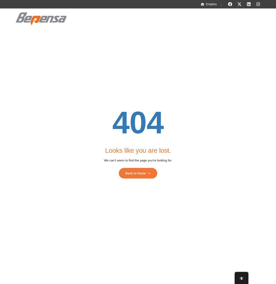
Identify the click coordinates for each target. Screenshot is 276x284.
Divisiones (132, 19)
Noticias (210, 19)
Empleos (211, 4)
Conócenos (111, 19)
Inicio (93, 19)
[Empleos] (202, 4)
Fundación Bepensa (185, 19)
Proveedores (250, 19)
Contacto (229, 19)
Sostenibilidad (155, 19)
